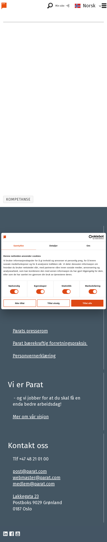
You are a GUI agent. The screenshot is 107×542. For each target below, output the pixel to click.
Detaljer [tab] (53, 245)
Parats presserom (30, 331)
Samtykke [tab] (18, 245)
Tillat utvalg (53, 303)
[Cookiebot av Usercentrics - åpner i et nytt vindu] (91, 237)
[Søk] (50, 6)
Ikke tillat (19, 303)
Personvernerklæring (34, 355)
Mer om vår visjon (31, 416)
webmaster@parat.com (36, 477)
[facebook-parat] (11, 534)
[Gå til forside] (4, 5)
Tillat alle (87, 303)
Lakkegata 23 (26, 496)
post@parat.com (30, 471)
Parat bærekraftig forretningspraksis (50, 343)
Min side (59, 5)
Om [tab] (88, 245)
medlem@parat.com (34, 484)
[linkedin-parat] (5, 534)
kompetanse (18, 199)
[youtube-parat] (18, 534)
